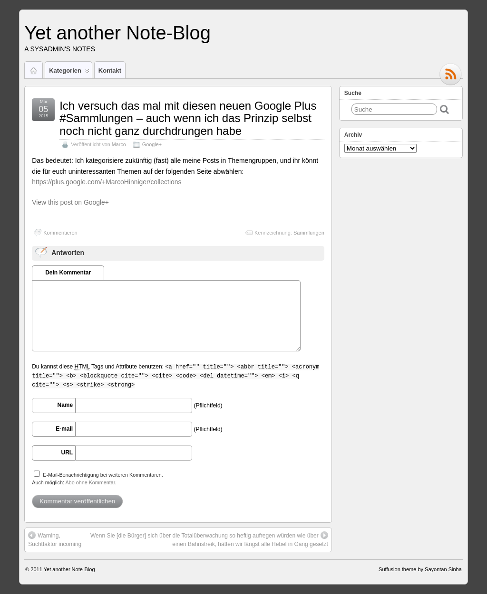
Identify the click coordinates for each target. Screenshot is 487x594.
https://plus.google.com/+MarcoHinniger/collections (106, 182)
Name (65, 405)
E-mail (64, 428)
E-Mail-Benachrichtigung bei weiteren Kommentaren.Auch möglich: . (97, 478)
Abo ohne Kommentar (90, 482)
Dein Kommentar (68, 272)
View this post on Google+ (70, 202)
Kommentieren (60, 233)
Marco (119, 144)
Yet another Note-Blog (117, 32)
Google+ (152, 144)
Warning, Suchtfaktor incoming (54, 539)
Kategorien (69, 72)
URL (67, 452)
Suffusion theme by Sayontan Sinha (420, 569)
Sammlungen (308, 233)
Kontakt (109, 70)
